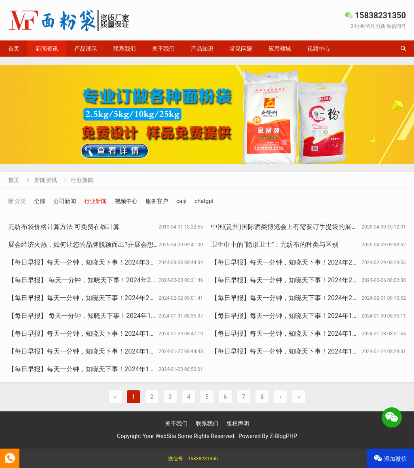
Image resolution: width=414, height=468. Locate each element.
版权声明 (237, 423)
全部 (39, 201)
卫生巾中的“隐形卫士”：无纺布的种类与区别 (274, 244)
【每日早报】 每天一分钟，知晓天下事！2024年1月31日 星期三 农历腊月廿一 (120, 316)
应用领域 (279, 48)
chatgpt (204, 201)
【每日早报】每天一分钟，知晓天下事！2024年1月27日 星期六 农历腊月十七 (119, 351)
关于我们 (163, 48)
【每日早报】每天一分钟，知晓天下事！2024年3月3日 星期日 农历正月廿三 (117, 262)
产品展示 (85, 48)
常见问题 (241, 48)
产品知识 (202, 48)
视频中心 (318, 48)
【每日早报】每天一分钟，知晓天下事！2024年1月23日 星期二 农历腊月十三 (119, 369)
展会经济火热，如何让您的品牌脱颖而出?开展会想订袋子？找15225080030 (117, 244)
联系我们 (124, 48)
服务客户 (157, 201)
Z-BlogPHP (283, 436)
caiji (181, 201)
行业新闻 (82, 180)
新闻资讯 (47, 48)
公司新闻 (64, 201)
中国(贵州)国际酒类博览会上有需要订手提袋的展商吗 (287, 227)
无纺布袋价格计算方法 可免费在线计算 (64, 227)
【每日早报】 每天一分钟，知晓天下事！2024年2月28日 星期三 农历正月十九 (120, 280)
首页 (13, 48)
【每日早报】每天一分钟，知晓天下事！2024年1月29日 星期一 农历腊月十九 (119, 333)
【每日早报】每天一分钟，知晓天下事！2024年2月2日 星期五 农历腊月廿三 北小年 (128, 298)
